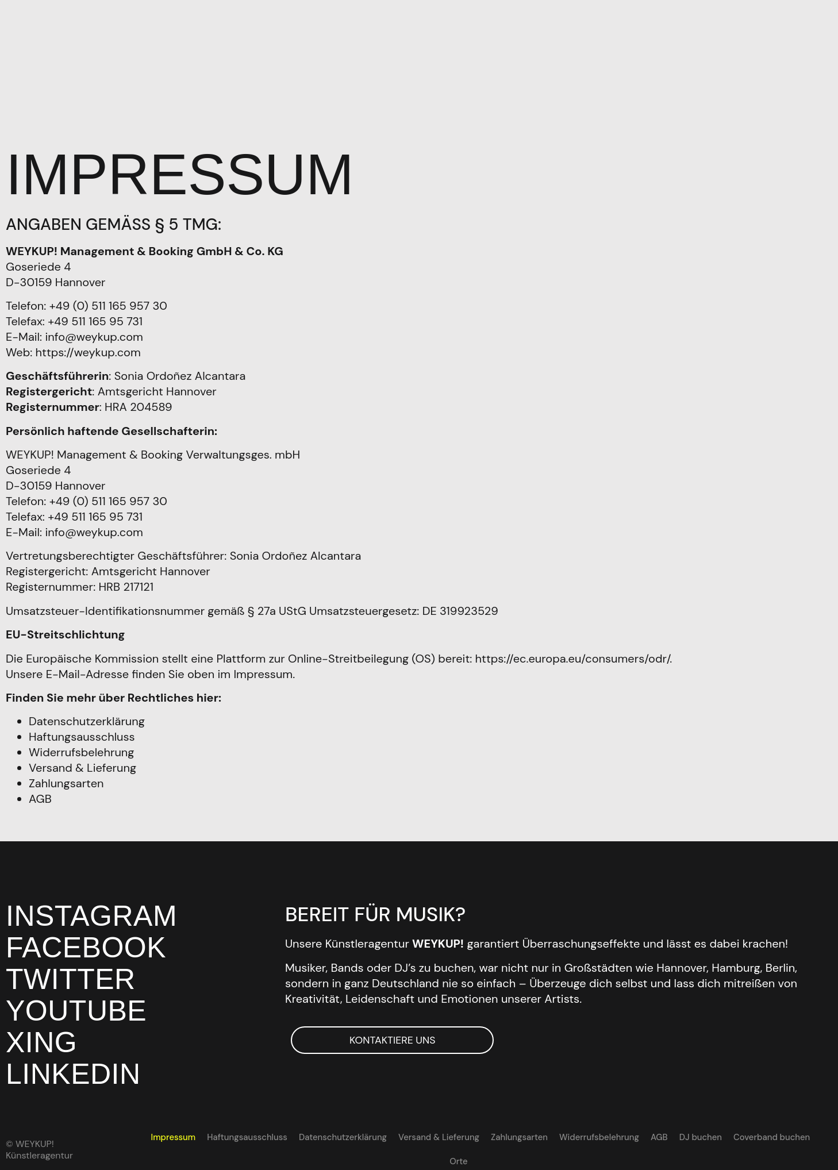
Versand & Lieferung (82, 764)
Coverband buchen (733, 1134)
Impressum (162, 1134)
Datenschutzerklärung (87, 718)
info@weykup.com (94, 333)
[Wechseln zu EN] (815, 1134)
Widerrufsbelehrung (81, 749)
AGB (40, 795)
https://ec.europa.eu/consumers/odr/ (572, 655)
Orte (789, 1134)
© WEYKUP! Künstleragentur (39, 1143)
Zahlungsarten (66, 780)
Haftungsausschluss (82, 733)
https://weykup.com (88, 348)
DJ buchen (665, 1134)
